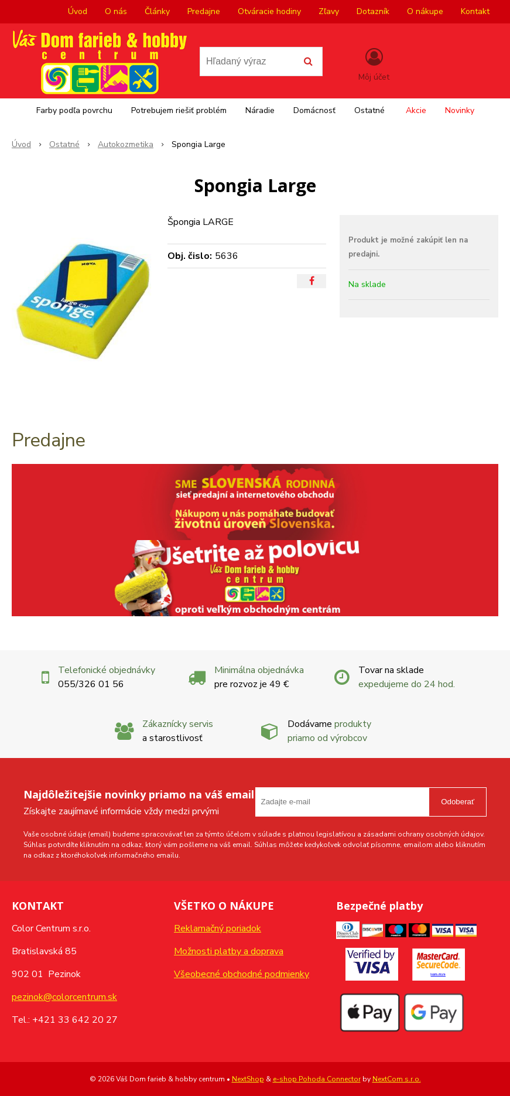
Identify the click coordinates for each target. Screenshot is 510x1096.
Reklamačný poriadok (217, 928)
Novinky (459, 110)
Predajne (203, 11)
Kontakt (475, 11)
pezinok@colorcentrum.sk (64, 997)
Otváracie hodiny (269, 11)
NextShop (248, 1079)
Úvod (77, 11)
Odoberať (457, 801)
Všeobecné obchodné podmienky (241, 974)
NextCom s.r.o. (396, 1079)
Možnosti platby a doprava (228, 951)
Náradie (260, 110)
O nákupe (425, 11)
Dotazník (373, 11)
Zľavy (329, 11)
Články (157, 11)
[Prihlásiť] (373, 64)
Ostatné (369, 110)
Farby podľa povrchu (74, 110)
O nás (116, 11)
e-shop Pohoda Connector (317, 1079)
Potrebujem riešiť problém (179, 110)
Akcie (416, 110)
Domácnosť (314, 110)
